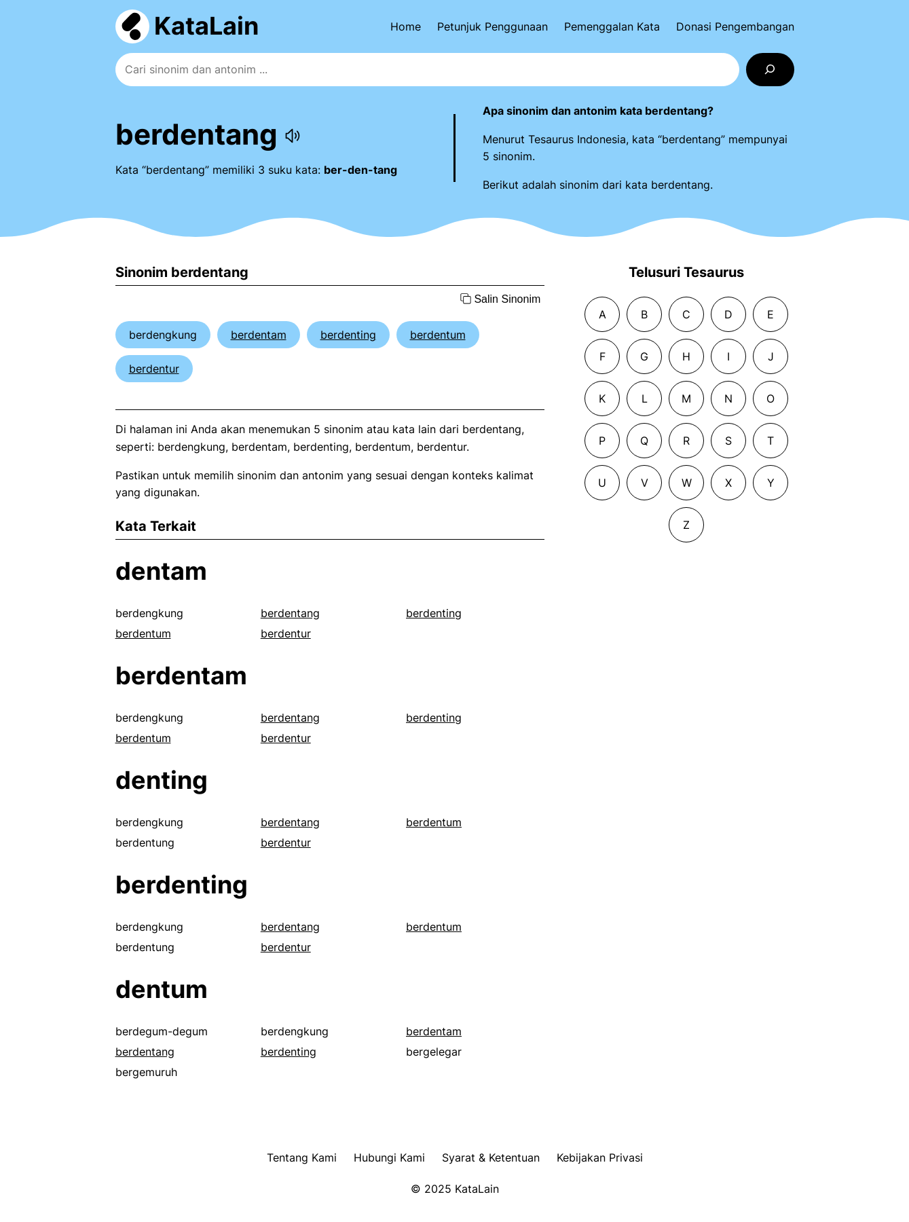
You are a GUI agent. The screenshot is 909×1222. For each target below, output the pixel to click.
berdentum (438, 334)
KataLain (206, 26)
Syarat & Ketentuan (491, 1157)
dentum (161, 989)
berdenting (348, 334)
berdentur (154, 368)
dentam (161, 571)
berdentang (290, 613)
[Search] (770, 69)
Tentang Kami (302, 1157)
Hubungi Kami (389, 1157)
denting (161, 780)
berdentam (258, 334)
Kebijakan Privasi (600, 1157)
